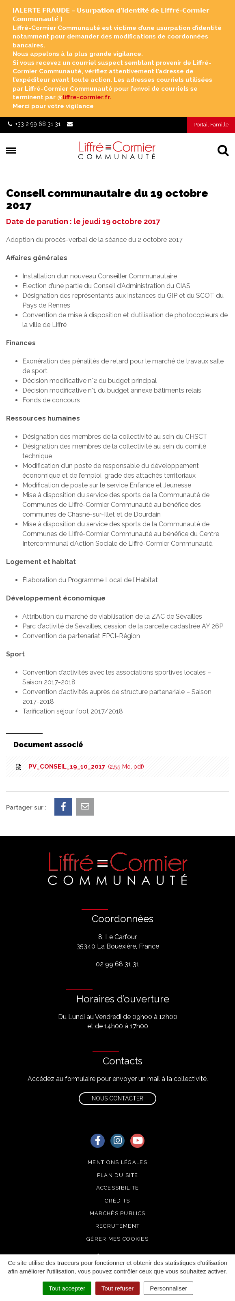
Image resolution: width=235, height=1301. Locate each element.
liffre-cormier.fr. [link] (87, 97)
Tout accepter (67, 1288)
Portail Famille (211, 125)
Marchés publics (118, 1213)
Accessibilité (117, 1188)
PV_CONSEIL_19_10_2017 (79, 767)
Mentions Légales (117, 1162)
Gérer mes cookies (117, 1239)
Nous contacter (117, 1098)
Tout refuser (117, 1288)
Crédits (117, 1201)
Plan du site (117, 1175)
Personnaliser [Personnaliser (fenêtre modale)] (168, 1288)
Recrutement (117, 1226)
